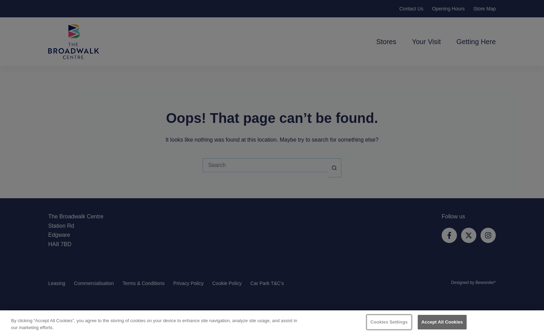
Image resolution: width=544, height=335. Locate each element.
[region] (272, 322)
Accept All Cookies (442, 322)
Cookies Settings (389, 322)
